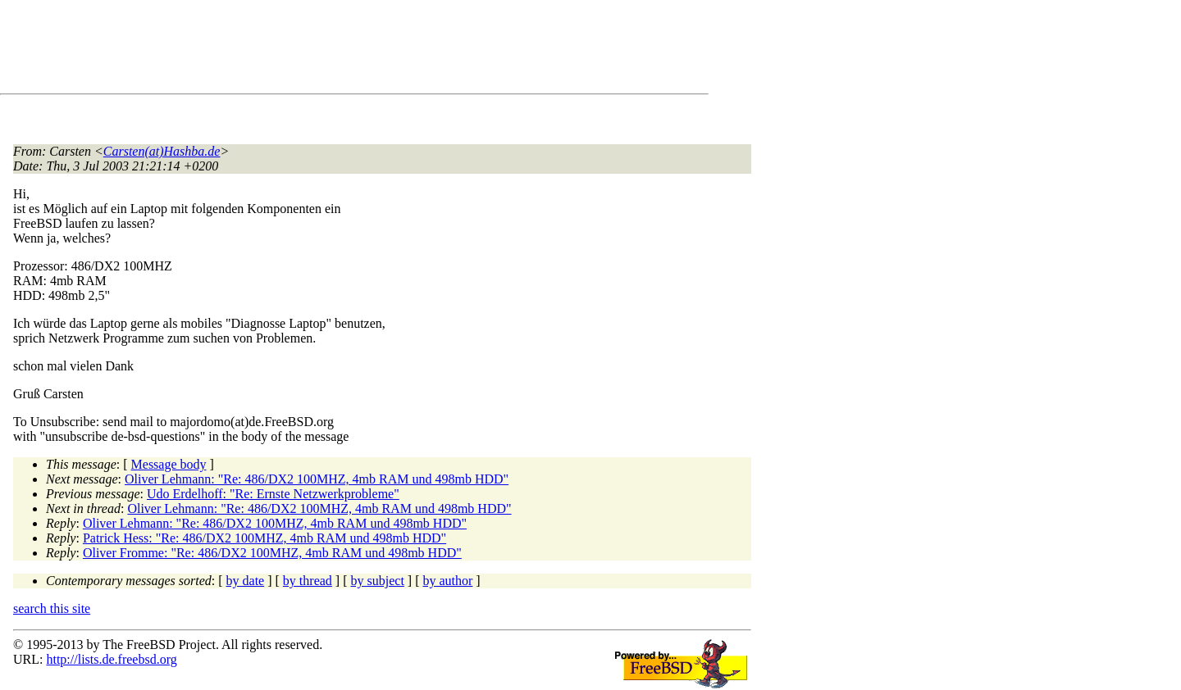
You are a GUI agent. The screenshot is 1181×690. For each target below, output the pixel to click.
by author (447, 581)
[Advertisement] (311, 50)
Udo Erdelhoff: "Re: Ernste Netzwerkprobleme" (273, 494)
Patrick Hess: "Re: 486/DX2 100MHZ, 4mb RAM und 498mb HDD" (264, 538)
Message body (169, 464)
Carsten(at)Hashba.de (162, 151)
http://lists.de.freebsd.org (111, 659)
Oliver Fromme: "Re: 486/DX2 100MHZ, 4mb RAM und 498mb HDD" (272, 553)
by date (245, 581)
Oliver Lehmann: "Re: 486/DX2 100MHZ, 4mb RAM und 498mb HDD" (316, 479)
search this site (51, 608)
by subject (377, 581)
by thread (307, 581)
